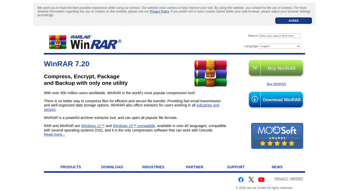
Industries (153, 167)
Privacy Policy (159, 11)
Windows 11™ (92, 126)
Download (112, 167)
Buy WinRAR (282, 68)
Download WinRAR (282, 100)
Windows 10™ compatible (134, 126)
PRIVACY (281, 179)
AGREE (293, 20)
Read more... (54, 134)
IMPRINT (296, 179)
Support (236, 167)
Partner (194, 167)
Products (71, 167)
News (277, 167)
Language (251, 46)
